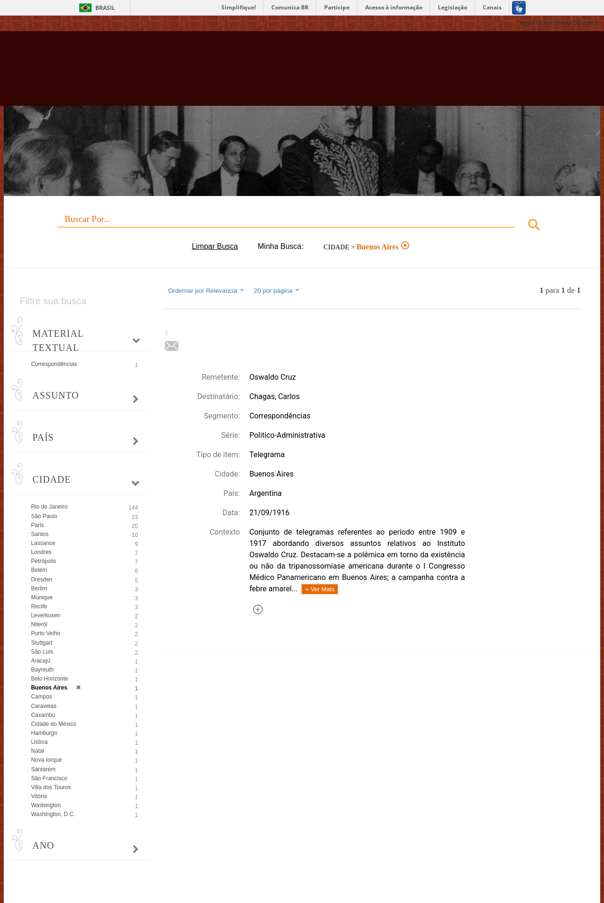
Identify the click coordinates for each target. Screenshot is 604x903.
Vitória (39, 796)
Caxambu (43, 715)
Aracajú (40, 660)
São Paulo (44, 516)
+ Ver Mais (320, 589)
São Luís (42, 651)
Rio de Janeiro (49, 506)
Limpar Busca (215, 246)
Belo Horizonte (49, 678)
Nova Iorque (46, 760)
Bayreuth (42, 669)
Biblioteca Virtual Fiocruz (264, 73)
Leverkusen (45, 615)
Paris (37, 525)
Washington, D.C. (53, 814)
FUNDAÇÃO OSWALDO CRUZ (559, 23)
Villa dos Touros (51, 787)
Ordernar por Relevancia (206, 290)
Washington (46, 805)
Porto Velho (45, 633)
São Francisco (49, 778)
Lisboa (39, 742)
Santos (40, 534)
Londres (41, 552)
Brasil (105, 8)
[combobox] (302, 226)
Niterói (39, 624)
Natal (37, 751)
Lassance (43, 543)
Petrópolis (43, 561)
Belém (39, 570)
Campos (41, 696)
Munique (42, 597)
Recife (39, 606)
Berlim (39, 588)
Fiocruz (28, 23)
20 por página (277, 290)
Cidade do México (53, 724)
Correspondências (54, 364)
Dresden (41, 579)
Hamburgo (44, 733)
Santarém (43, 769)
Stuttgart (41, 642)
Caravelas (44, 706)
